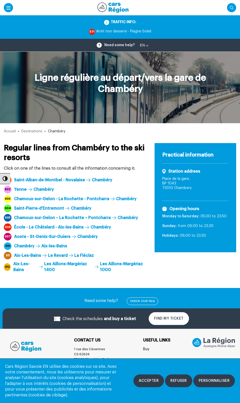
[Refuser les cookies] (178, 380)
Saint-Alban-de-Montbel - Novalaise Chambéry (58, 180)
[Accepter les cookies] (148, 380)
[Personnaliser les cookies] (214, 380)
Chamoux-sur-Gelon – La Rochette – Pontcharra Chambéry (71, 218)
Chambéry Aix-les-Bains (35, 246)
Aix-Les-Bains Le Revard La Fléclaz (49, 255)
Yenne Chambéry (29, 189)
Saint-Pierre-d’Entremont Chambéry (47, 208)
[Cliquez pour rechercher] (231, 7)
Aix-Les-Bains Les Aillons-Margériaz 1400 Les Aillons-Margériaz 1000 (73, 267)
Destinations (31, 131)
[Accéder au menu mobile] (8, 7)
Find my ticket (169, 318)
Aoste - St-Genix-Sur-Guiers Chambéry (51, 237)
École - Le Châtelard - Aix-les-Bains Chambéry (57, 227)
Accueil (10, 131)
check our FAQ (142, 301)
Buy (146, 349)
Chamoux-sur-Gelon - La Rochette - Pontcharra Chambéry (70, 199)
